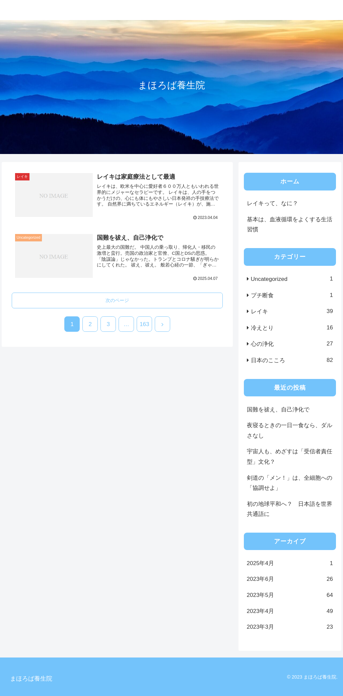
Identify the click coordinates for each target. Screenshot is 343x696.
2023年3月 (290, 627)
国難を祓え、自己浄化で (278, 409)
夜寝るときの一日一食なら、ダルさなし (289, 430)
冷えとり (292, 328)
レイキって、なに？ (272, 203)
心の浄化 (292, 344)
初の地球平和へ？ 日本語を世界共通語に (289, 509)
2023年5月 (290, 595)
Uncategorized (292, 279)
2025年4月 (290, 563)
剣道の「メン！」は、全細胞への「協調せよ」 (289, 483)
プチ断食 (292, 295)
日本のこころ (292, 360)
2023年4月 (290, 611)
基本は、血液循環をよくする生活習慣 (289, 224)
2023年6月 (290, 579)
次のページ (117, 300)
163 (144, 324)
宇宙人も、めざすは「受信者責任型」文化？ (289, 456)
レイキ (292, 311)
